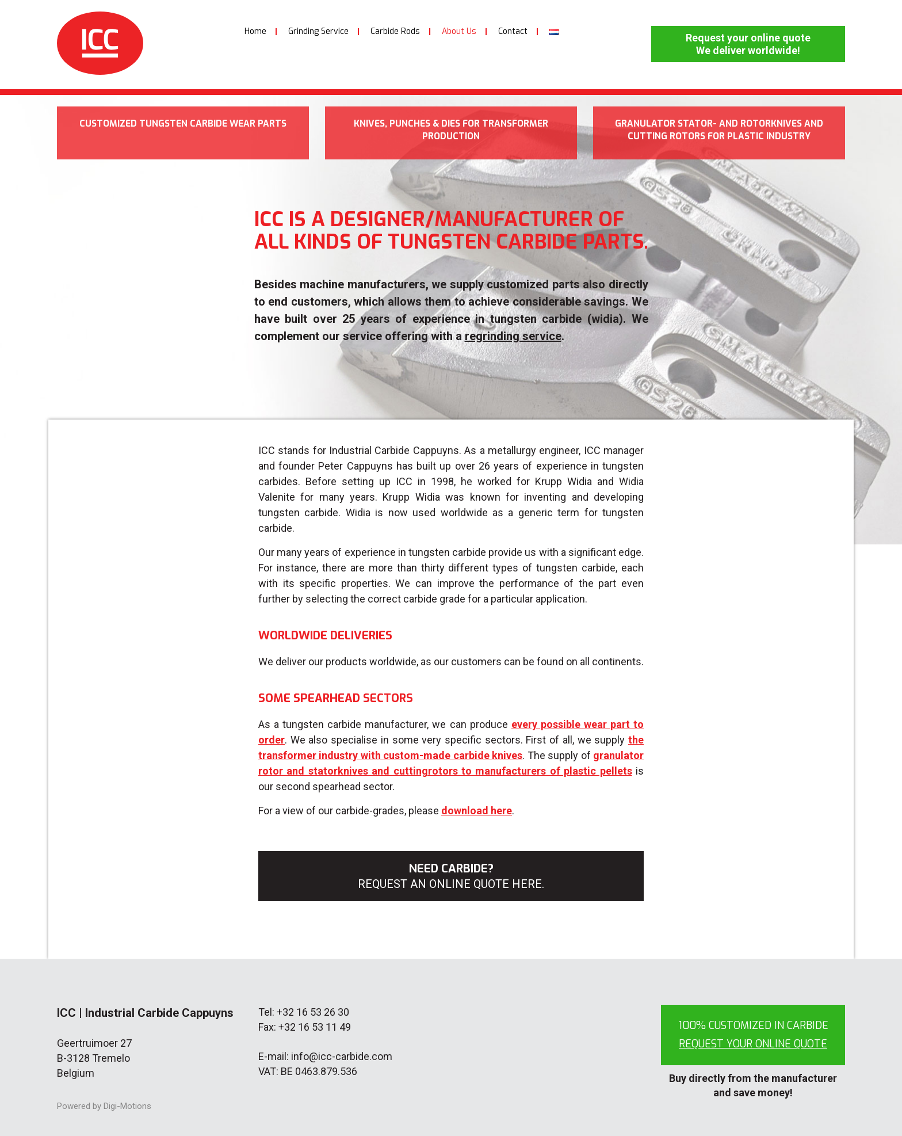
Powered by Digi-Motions (104, 1106)
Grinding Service (318, 31)
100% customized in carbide (753, 1035)
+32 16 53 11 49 (314, 1027)
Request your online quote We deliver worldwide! (748, 44)
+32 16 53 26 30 (313, 1012)
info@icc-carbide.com (341, 1056)
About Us (459, 31)
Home (255, 31)
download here (476, 811)
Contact (513, 31)
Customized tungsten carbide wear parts (183, 133)
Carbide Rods (395, 31)
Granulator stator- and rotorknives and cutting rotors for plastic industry (719, 139)
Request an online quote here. (451, 884)
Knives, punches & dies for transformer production (450, 133)
